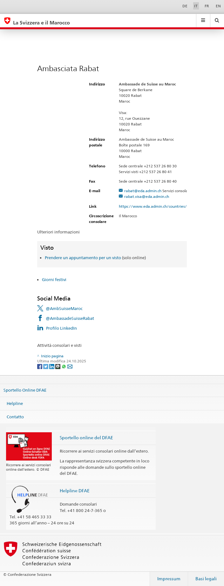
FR (207, 5)
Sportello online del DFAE (86, 437)
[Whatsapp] (64, 366)
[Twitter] (46, 366)
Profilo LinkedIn (61, 328)
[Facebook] (40, 366)
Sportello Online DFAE (24, 390)
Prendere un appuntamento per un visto (83, 257)
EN (218, 5)
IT (196, 5)
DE (184, 5)
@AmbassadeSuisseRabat (70, 318)
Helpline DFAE (75, 490)
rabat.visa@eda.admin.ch (146, 196)
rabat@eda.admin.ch (142, 191)
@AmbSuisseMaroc (64, 308)
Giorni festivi (54, 279)
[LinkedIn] (52, 366)
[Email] (69, 366)
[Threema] (58, 366)
